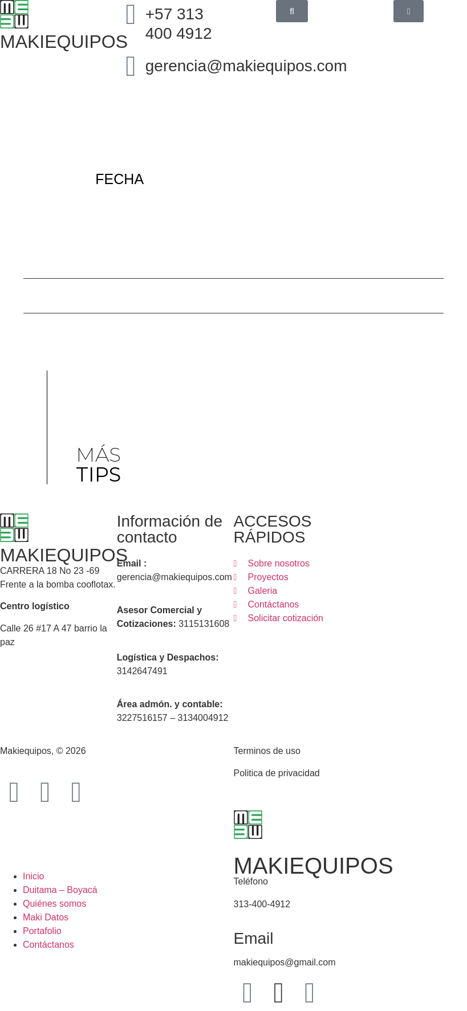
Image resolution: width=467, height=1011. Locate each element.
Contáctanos (48, 944)
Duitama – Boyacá (60, 890)
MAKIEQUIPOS (64, 555)
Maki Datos (45, 917)
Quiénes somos (54, 903)
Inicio (33, 876)
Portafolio (42, 931)
